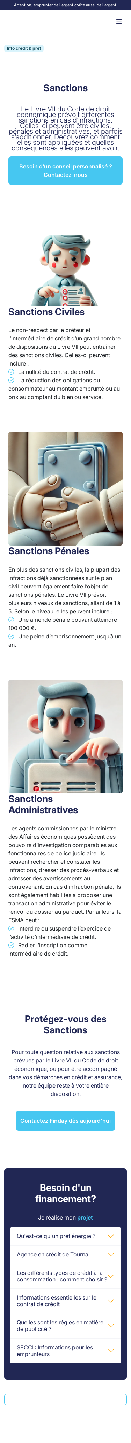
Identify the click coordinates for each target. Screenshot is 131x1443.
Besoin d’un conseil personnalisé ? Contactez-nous (65, 170)
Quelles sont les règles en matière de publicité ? (60, 1325)
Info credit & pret (24, 48)
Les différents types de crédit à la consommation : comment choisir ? (62, 1276)
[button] (119, 22)
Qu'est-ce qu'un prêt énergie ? (56, 1235)
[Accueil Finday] (24, 22)
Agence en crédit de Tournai (53, 1254)
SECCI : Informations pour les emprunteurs (55, 1350)
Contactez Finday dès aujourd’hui (65, 1120)
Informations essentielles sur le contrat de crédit (56, 1301)
